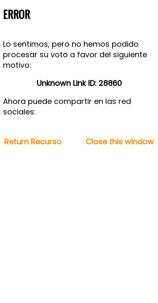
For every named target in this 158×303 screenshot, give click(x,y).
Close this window (120, 141)
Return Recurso (33, 141)
